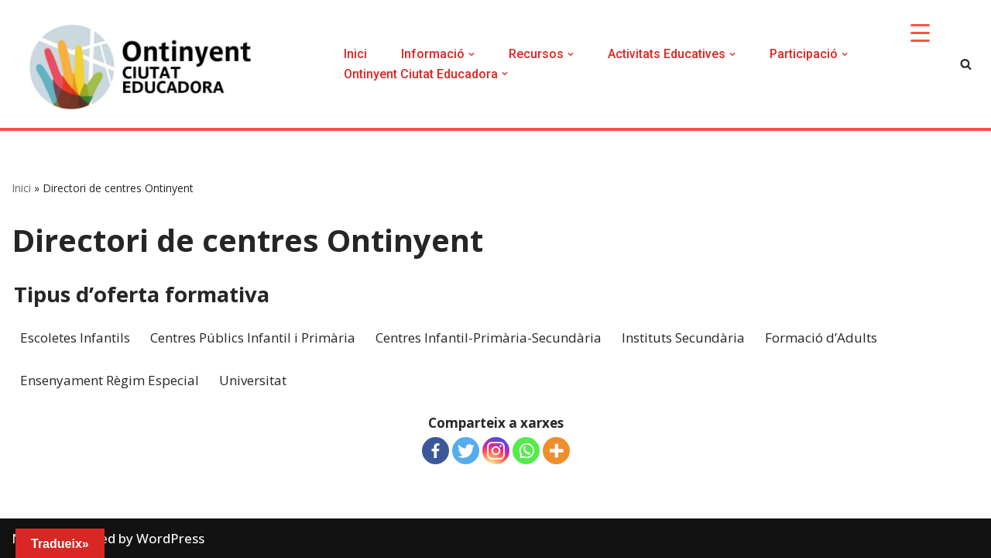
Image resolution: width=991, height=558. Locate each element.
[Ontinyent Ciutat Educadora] (147, 68)
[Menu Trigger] (920, 33)
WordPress (170, 538)
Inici (355, 53)
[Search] (966, 64)
